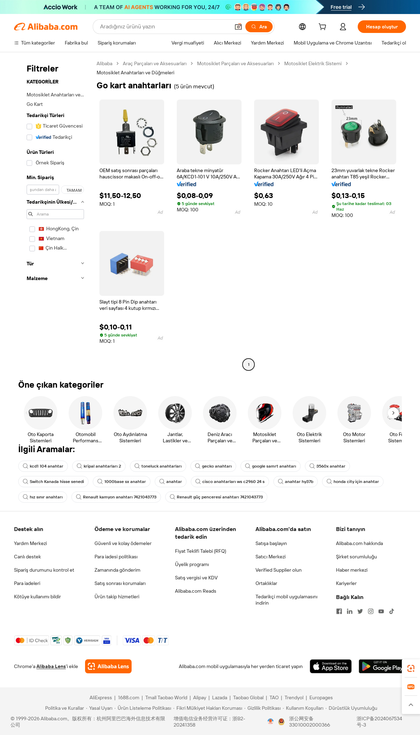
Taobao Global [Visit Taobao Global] (248, 697)
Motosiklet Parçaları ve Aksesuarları (235, 63)
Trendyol (294, 697)
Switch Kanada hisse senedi (53, 481)
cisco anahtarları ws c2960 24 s (230, 481)
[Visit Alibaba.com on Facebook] (339, 611)
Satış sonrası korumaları (120, 583)
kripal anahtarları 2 (99, 466)
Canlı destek (27, 556)
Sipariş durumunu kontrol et (44, 570)
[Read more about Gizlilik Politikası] (262, 708)
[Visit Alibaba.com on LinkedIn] (349, 611)
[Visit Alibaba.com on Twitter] (360, 611)
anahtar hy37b (295, 481)
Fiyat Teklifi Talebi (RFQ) (200, 551)
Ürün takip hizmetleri (116, 596)
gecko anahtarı (213, 466)
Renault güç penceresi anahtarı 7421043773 (216, 497)
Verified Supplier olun (278, 570)
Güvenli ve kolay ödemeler (123, 543)
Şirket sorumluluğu (356, 556)
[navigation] (53, 215)
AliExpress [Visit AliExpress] (101, 697)
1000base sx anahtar (121, 481)
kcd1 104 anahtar (43, 466)
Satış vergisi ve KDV (196, 577)
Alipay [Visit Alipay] (199, 697)
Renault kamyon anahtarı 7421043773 (116, 497)
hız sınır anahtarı (43, 497)
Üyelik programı (192, 564)
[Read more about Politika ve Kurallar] (63, 708)
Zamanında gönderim (117, 570)
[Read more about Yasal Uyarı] (99, 708)
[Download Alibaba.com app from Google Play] (382, 666)
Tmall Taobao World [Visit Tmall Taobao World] (166, 697)
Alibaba (104, 63)
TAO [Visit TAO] (274, 697)
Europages (321, 697)
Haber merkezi (352, 570)
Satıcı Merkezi (270, 556)
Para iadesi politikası (116, 556)
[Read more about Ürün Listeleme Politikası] (142, 708)
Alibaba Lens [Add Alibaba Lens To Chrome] (51, 666)
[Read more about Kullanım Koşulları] (303, 708)
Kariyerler (346, 583)
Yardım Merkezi (30, 543)
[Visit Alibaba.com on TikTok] (391, 611)
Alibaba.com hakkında (359, 543)
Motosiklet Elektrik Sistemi (313, 63)
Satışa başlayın (271, 543)
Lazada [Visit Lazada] (219, 697)
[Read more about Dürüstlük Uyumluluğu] (351, 708)
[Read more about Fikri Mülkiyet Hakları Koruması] (207, 708)
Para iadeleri (27, 583)
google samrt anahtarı (270, 466)
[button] (238, 26)
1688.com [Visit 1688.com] (128, 697)
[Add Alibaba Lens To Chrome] (108, 666)
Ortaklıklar (266, 583)
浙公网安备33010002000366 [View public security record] (309, 722)
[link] (411, 668)
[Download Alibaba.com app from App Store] (331, 666)
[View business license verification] (270, 721)
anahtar (170, 481)
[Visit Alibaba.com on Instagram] (371, 611)
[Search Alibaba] (164, 26)
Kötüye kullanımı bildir (37, 596)
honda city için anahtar (353, 481)
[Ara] (259, 26)
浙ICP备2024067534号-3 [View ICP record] (379, 722)
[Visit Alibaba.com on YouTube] (381, 611)
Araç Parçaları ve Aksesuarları (155, 63)
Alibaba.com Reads (195, 591)
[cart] (323, 27)
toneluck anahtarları (158, 466)
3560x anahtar (327, 466)
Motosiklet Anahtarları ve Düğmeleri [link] (135, 72)
